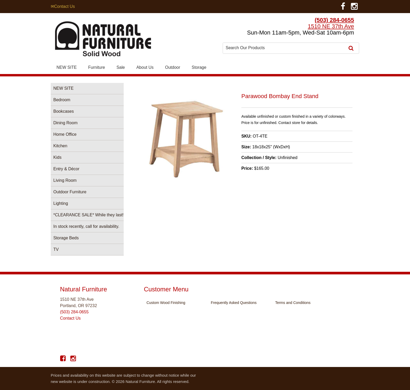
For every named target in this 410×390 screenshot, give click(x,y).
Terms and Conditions (292, 303)
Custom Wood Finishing (165, 303)
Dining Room (65, 123)
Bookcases (63, 111)
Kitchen (60, 146)
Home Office (65, 134)
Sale (120, 67)
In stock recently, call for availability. (86, 226)
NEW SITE (66, 67)
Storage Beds (66, 238)
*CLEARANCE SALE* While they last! (88, 215)
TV (56, 249)
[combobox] (284, 48)
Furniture (96, 67)
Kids (57, 157)
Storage (199, 67)
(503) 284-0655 (334, 20)
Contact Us (70, 318)
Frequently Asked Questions (234, 303)
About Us (144, 67)
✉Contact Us (63, 6)
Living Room (65, 180)
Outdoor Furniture (69, 192)
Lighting (60, 203)
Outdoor (172, 67)
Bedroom (61, 100)
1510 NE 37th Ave (331, 26)
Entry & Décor (66, 169)
